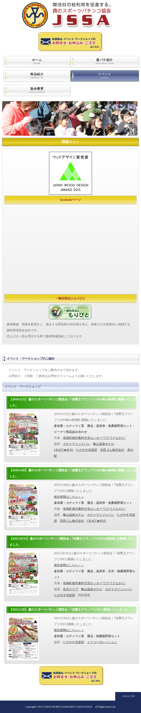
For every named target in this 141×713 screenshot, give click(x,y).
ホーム (37, 61)
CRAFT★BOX (63, 450)
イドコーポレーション (102, 642)
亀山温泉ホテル (103, 444)
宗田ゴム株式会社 (112, 450)
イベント (105, 76)
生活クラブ (70, 589)
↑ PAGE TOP (128, 696)
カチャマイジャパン (76, 444)
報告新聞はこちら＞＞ (69, 496)
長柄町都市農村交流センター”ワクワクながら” (94, 438)
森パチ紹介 (105, 61)
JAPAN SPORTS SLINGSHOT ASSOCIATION (68, 706)
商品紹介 (37, 76)
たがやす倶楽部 (86, 450)
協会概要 (37, 90)
